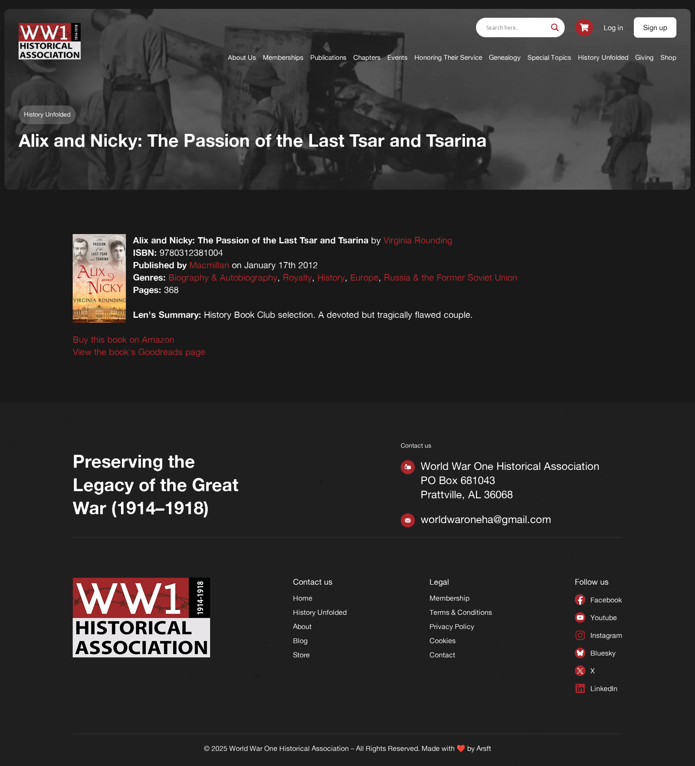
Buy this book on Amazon (123, 339)
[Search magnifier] (555, 27)
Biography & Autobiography (222, 277)
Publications (328, 57)
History (331, 277)
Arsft (483, 748)
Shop (668, 57)
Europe (364, 277)
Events (397, 57)
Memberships (283, 57)
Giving (644, 57)
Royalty (297, 277)
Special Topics (549, 57)
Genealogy (505, 57)
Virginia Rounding (417, 240)
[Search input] (516, 27)
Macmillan (209, 264)
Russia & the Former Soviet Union (450, 277)
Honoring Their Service (448, 57)
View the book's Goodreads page (139, 351)
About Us (242, 57)
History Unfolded (603, 57)
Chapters (367, 57)
